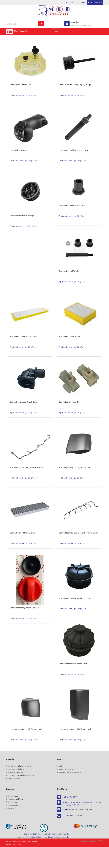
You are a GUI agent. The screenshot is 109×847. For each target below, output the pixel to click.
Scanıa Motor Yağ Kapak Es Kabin (24, 607)
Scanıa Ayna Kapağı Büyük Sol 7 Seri (75, 729)
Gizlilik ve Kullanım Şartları (19, 766)
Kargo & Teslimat (66, 769)
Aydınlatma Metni (15, 799)
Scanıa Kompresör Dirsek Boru (23, 402)
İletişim (11, 808)
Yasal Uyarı (12, 802)
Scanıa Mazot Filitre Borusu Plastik (74, 150)
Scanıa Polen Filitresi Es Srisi (22, 533)
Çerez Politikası (14, 778)
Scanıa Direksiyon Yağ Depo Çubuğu (75, 84)
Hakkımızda (13, 796)
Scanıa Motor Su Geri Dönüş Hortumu (26, 467)
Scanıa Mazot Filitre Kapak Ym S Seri (75, 598)
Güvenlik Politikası (16, 769)
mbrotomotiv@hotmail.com (80, 809)
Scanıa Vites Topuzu (19, 150)
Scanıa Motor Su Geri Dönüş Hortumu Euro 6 (78, 533)
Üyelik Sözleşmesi (15, 772)
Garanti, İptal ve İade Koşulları (21, 775)
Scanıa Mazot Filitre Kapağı (22, 215)
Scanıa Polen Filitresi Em (69, 336)
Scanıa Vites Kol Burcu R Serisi (72, 205)
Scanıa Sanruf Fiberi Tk (69, 402)
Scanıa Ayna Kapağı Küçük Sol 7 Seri (26, 729)
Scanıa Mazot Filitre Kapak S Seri (73, 663)
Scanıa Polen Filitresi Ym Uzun (23, 336)
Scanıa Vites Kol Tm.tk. (69, 271)
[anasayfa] (54, 13)
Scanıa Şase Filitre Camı (20, 84)
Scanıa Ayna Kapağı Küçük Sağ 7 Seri (75, 467)
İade (61, 766)
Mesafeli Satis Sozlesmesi (70, 772)
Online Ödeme (14, 805)
